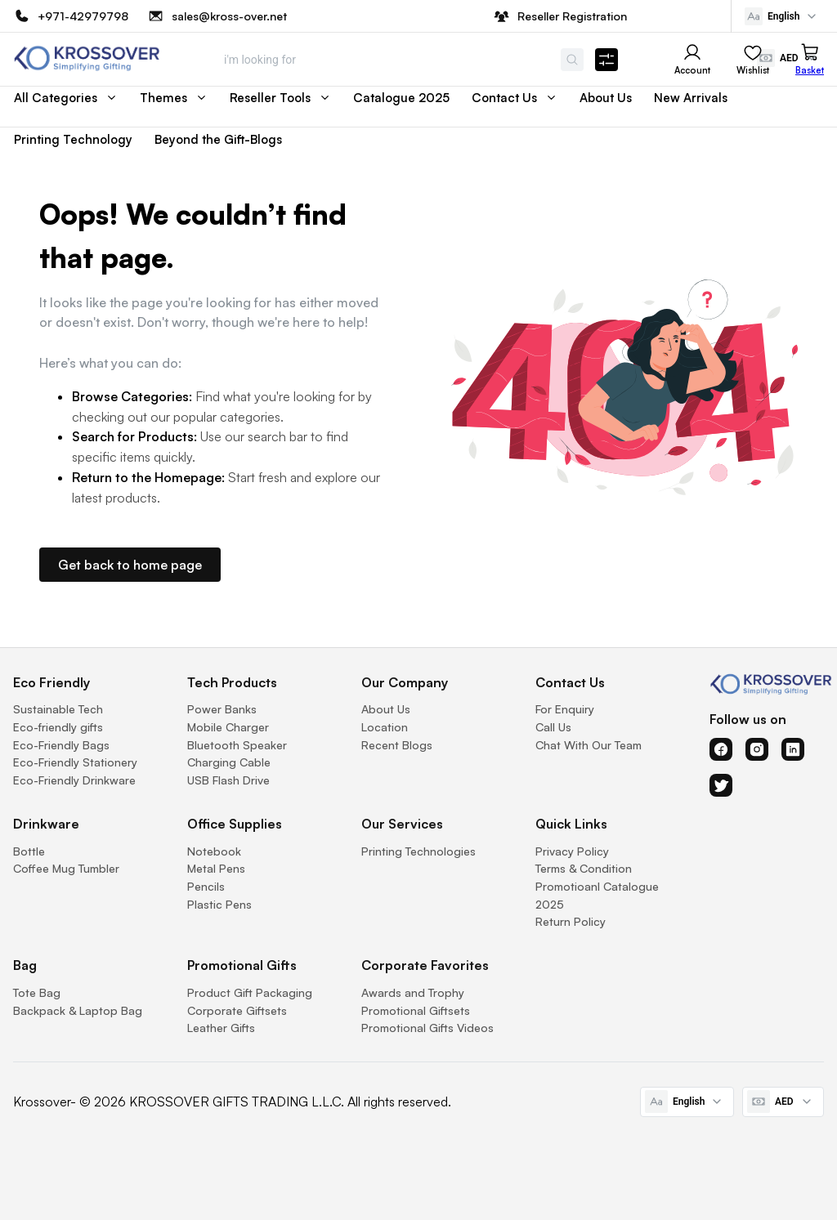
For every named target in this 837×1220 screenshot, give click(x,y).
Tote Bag (36, 992)
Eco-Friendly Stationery (75, 762)
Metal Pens (216, 868)
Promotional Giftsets (415, 1010)
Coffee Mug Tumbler (66, 868)
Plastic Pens (219, 904)
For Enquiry (564, 709)
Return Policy (570, 921)
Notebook (214, 851)
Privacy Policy (572, 851)
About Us (385, 709)
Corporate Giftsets (237, 1010)
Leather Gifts (221, 1028)
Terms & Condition (583, 868)
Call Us (553, 727)
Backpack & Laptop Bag (77, 1010)
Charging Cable (229, 762)
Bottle (29, 851)
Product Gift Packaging (249, 992)
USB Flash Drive (228, 780)
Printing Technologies (418, 851)
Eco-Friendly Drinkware (74, 780)
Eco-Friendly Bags (61, 745)
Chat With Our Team (588, 745)
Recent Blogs (396, 745)
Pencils (206, 886)
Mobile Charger (228, 727)
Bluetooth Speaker (237, 745)
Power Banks (222, 709)
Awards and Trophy (412, 992)
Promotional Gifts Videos (427, 1028)
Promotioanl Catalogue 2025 (597, 895)
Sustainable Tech (58, 709)
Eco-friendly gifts (58, 727)
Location (384, 727)
